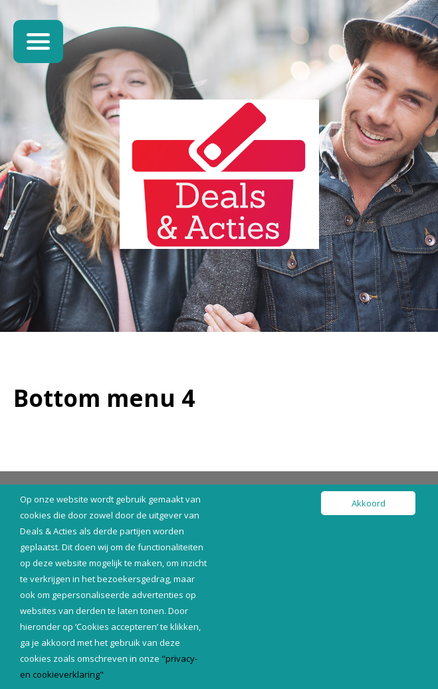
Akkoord (368, 503)
